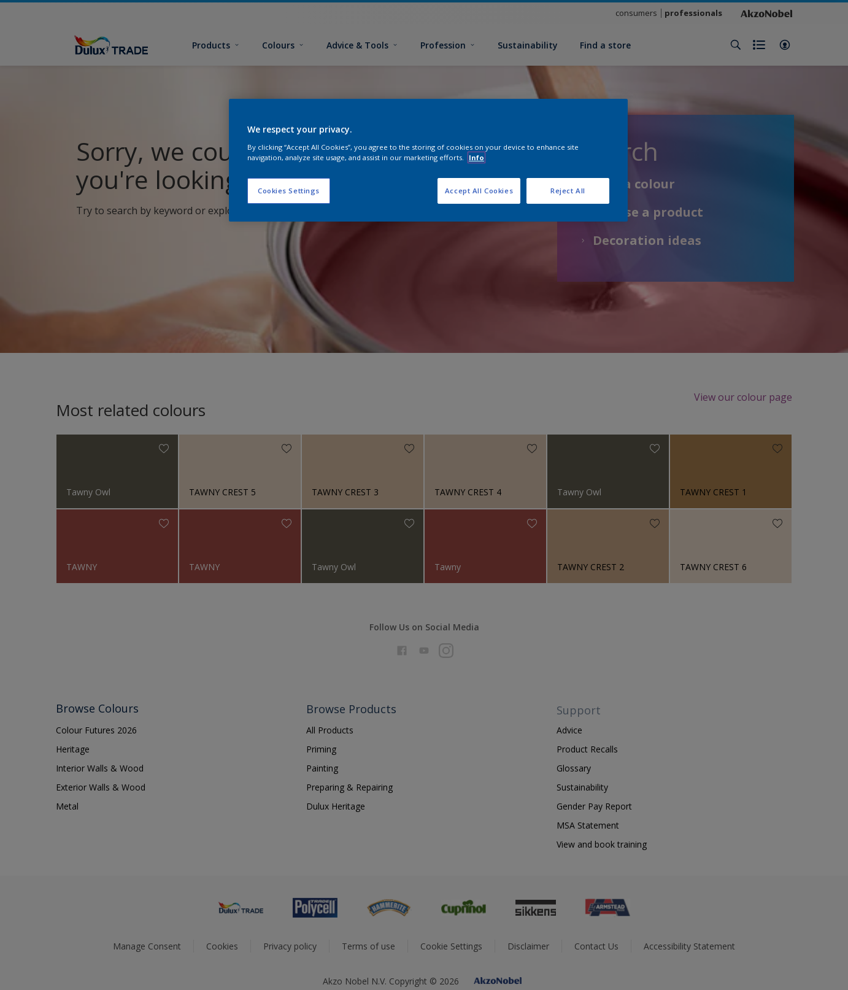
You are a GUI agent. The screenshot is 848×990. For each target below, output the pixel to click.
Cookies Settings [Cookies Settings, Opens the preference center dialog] (289, 190)
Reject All (567, 190)
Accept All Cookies (479, 190)
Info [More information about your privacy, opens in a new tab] (476, 157)
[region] (428, 160)
